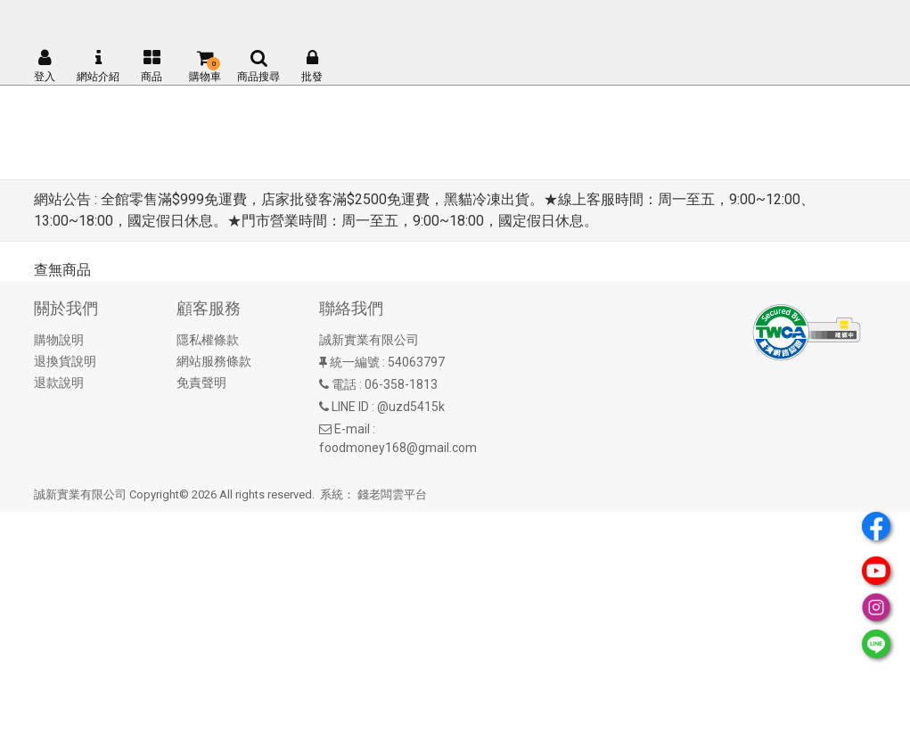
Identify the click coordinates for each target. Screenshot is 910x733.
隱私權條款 (207, 340)
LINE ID (350, 406)
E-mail (352, 429)
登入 (44, 66)
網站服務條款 (213, 361)
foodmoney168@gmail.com (398, 448)
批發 (312, 66)
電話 (344, 384)
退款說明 (59, 382)
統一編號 (355, 362)
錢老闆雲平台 (392, 494)
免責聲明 (201, 382)
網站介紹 (98, 66)
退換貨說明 (65, 361)
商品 (151, 66)
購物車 (205, 66)
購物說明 (59, 340)
